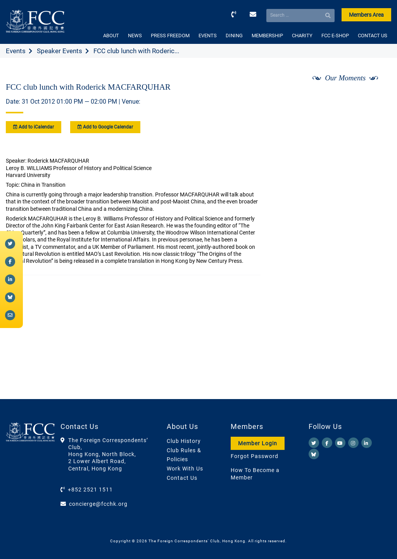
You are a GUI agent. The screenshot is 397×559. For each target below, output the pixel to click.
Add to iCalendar (33, 127)
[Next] (376, 98)
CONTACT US (372, 35)
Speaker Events (59, 51)
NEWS (135, 35)
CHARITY (302, 35)
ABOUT (111, 35)
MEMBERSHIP (267, 35)
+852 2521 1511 (90, 489)
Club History (184, 441)
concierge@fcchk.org (98, 504)
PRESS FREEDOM (170, 35)
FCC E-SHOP (335, 35)
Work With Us (185, 468)
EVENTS (207, 35)
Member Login (257, 443)
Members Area (366, 15)
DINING (234, 35)
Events (16, 51)
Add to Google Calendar (105, 127)
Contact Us (182, 478)
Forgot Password (254, 456)
